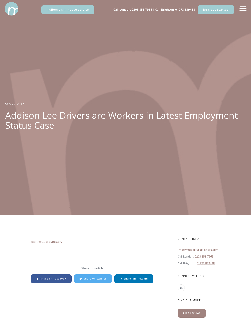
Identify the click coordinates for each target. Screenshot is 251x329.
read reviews (191, 313)
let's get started (216, 10)
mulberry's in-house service (68, 10)
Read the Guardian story (45, 242)
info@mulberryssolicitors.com (198, 250)
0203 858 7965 (142, 9)
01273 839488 (185, 9)
